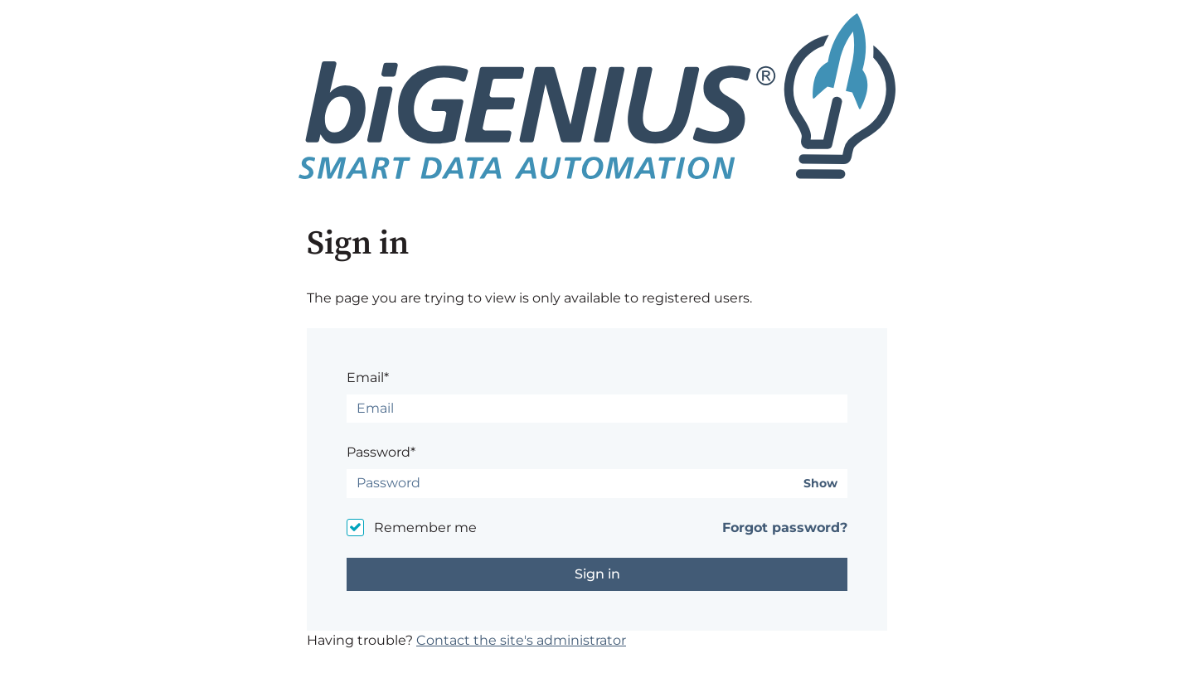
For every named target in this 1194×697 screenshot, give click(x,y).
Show (820, 484)
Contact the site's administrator (521, 640)
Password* (381, 452)
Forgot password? (784, 527)
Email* (368, 377)
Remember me (425, 527)
